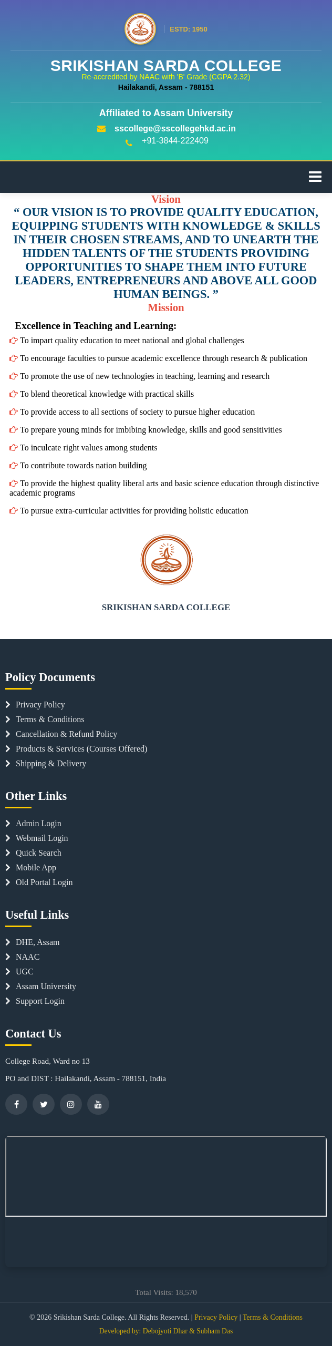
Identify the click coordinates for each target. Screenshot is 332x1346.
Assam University (40, 986)
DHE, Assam (32, 942)
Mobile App (30, 867)
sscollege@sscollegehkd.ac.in (166, 128)
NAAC (22, 956)
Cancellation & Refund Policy (61, 733)
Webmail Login (36, 838)
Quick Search (33, 852)
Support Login (35, 1000)
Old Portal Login (38, 882)
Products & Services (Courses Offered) (76, 748)
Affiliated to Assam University (166, 113)
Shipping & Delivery (45, 763)
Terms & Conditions (44, 719)
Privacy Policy (35, 704)
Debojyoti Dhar (165, 1331)
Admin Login (33, 823)
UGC (19, 971)
